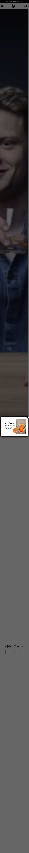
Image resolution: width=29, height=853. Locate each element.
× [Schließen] (27, 417)
